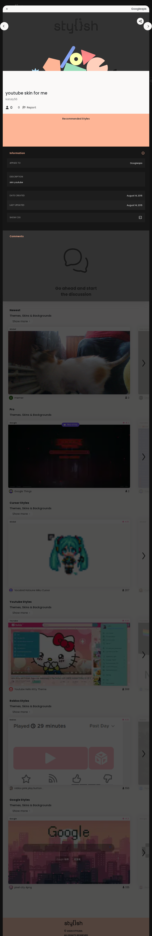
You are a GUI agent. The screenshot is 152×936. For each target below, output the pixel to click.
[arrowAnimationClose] (4, 26)
